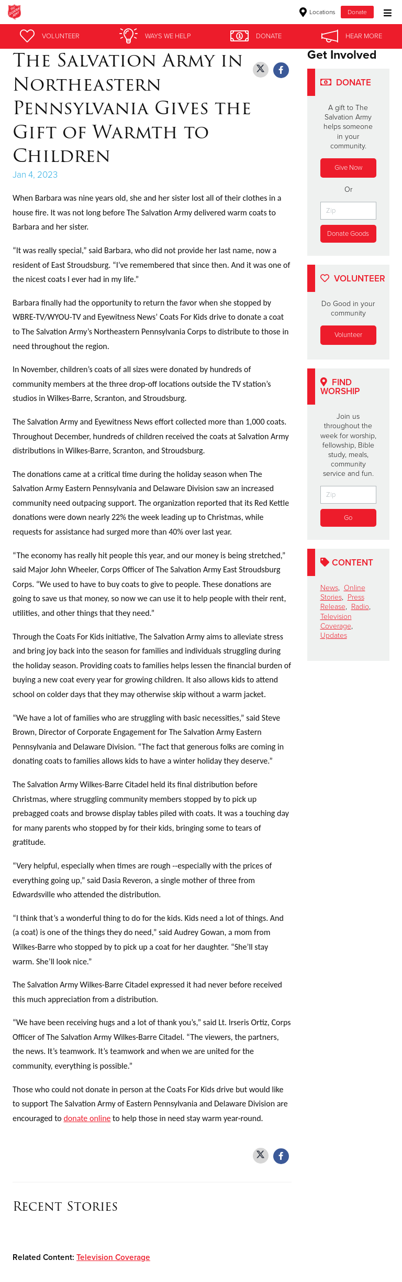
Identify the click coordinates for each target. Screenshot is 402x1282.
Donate (357, 12)
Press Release (342, 602)
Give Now (348, 168)
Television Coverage (113, 1257)
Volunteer (348, 335)
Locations (317, 12)
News (329, 588)
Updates (333, 636)
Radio (360, 607)
